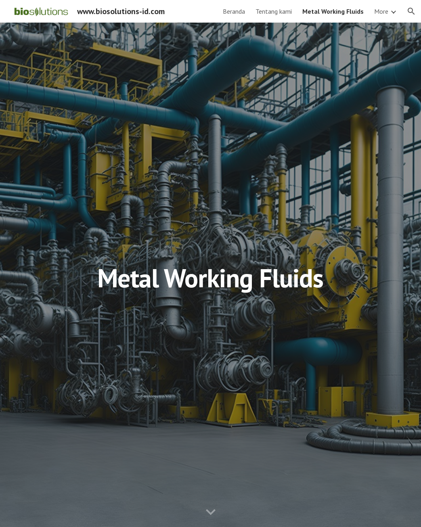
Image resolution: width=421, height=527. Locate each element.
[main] (210, 274)
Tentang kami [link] (274, 11)
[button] (411, 11)
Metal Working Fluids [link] (333, 11)
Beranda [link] (234, 11)
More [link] (381, 11)
